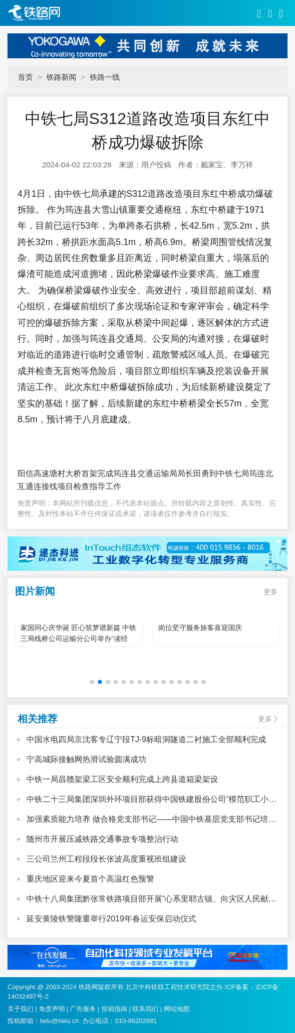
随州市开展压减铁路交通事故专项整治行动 (102, 839)
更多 (271, 592)
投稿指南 (114, 1009)
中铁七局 (81, 194)
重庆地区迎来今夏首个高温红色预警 (90, 879)
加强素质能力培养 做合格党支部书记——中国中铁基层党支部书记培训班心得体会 (151, 820)
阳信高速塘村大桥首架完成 (65, 473)
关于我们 (20, 1009)
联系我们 (145, 1009)
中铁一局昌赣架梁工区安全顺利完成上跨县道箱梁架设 (122, 779)
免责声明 (52, 1009)
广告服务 (83, 1009)
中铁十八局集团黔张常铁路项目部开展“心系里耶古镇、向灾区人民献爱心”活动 (151, 900)
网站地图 (177, 1009)
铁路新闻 (61, 77)
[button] (92, 682)
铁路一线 (105, 77)
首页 (25, 77)
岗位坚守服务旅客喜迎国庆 (200, 628)
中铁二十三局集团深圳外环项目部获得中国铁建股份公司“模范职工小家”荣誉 (147, 800)
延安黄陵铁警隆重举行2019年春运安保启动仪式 (111, 918)
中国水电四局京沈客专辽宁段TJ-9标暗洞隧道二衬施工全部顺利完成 (146, 739)
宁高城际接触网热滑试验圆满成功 (86, 759)
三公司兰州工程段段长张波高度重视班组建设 (106, 859)
